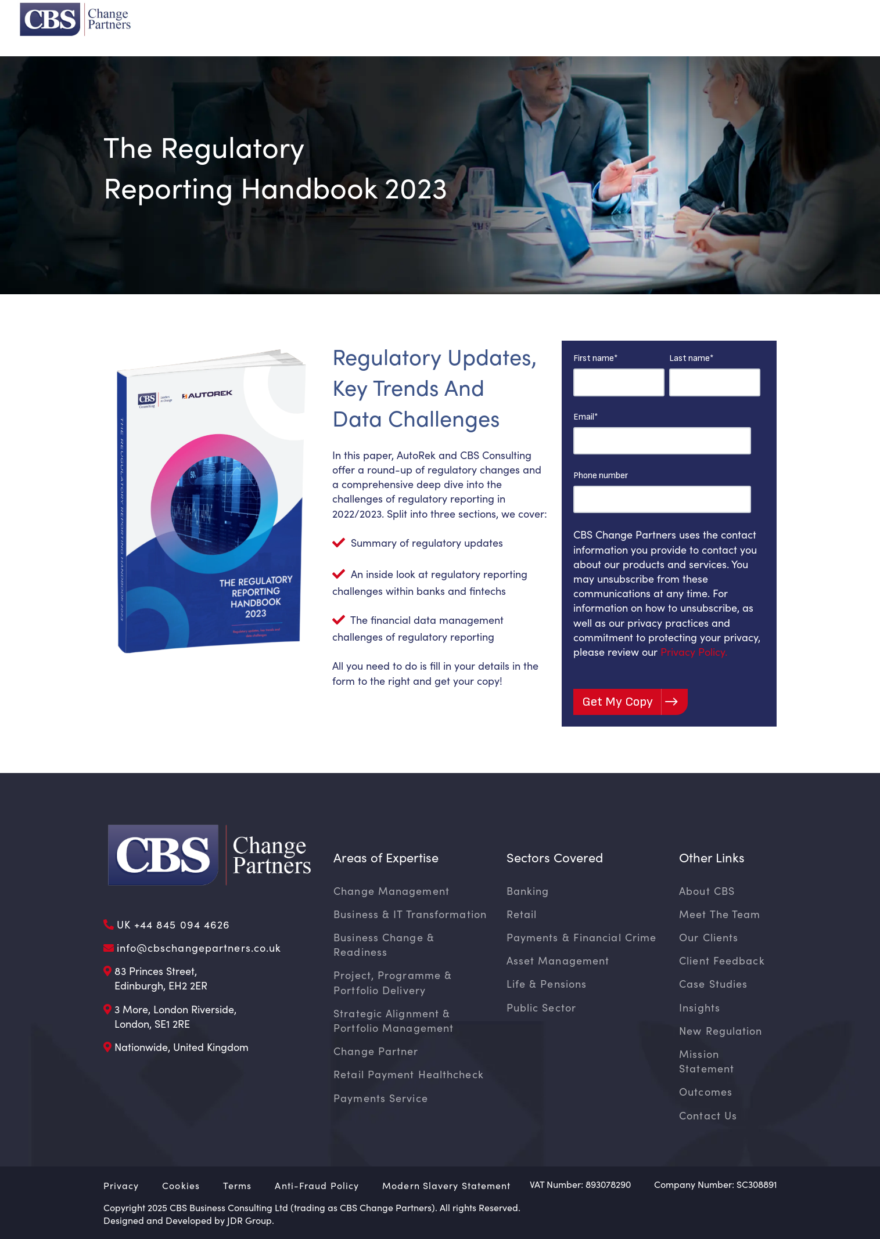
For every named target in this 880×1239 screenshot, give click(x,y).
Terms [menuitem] (237, 1185)
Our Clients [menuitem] (708, 937)
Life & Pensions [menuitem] (547, 984)
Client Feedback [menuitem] (722, 960)
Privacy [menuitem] (121, 1185)
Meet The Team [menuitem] (719, 914)
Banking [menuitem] (528, 891)
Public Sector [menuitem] (541, 1007)
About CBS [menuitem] (707, 891)
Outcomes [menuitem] (705, 1092)
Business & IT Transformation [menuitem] (410, 914)
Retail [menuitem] (522, 914)
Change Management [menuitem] (391, 891)
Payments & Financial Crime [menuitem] (582, 937)
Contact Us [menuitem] (708, 1115)
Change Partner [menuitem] (375, 1051)
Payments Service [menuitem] (380, 1098)
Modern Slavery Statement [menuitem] (446, 1185)
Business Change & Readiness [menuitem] (383, 944)
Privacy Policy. (693, 652)
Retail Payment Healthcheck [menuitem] (408, 1074)
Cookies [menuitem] (181, 1185)
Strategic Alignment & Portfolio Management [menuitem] (393, 1020)
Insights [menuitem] (699, 1007)
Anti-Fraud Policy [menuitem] (317, 1185)
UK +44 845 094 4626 (174, 924)
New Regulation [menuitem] (720, 1031)
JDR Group (249, 1220)
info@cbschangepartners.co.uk (199, 948)
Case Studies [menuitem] (713, 984)
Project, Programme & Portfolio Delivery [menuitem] (392, 982)
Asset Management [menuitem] (558, 960)
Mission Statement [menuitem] (706, 1061)
